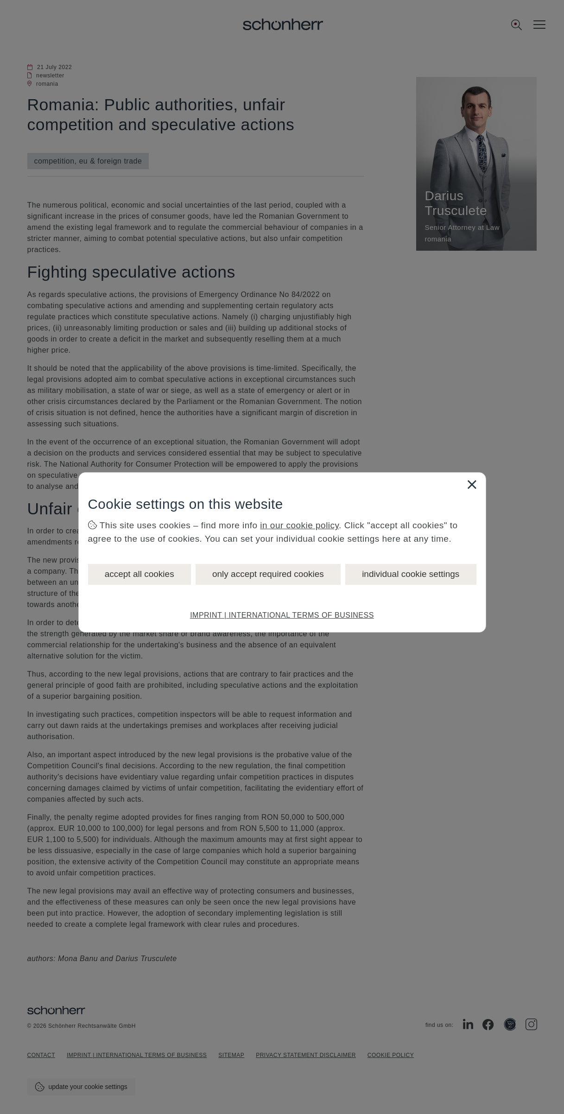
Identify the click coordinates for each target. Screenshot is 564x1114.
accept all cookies (139, 574)
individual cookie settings (410, 574)
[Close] (472, 484)
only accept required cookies (268, 574)
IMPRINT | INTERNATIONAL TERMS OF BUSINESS (282, 615)
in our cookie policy (299, 525)
